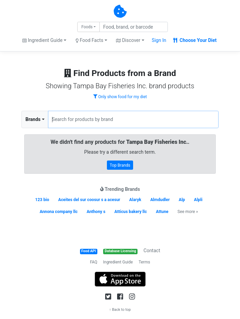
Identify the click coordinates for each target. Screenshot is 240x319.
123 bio (42, 199)
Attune (162, 211)
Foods (87, 27)
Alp (182, 199)
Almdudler (160, 199)
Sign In (159, 40)
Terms (144, 262)
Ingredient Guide (118, 262)
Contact (152, 250)
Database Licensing (120, 251)
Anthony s (95, 211)
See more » (187, 211)
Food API (88, 251)
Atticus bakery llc (130, 211)
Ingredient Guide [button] (42, 40)
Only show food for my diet (120, 96)
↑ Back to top (120, 309)
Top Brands (120, 165)
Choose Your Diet (195, 40)
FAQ (93, 262)
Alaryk (135, 199)
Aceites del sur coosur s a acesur (89, 199)
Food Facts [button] (89, 40)
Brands (33, 119)
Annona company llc (58, 211)
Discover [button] (128, 40)
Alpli (198, 199)
